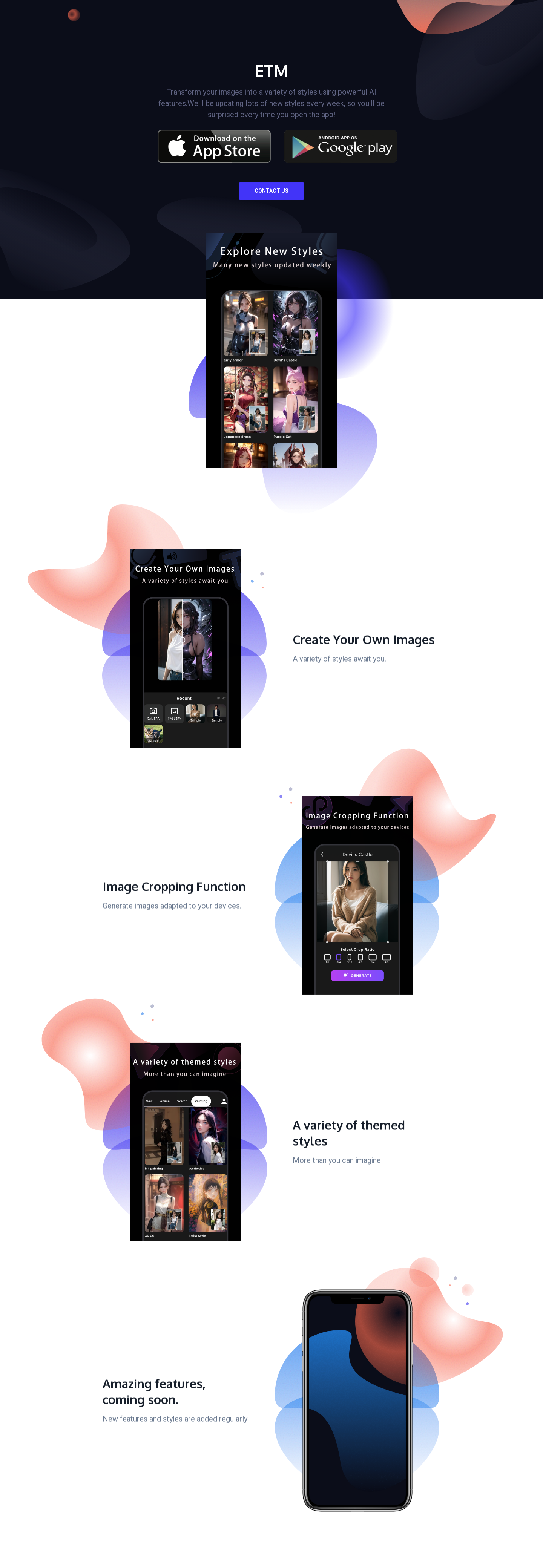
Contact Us (271, 191)
